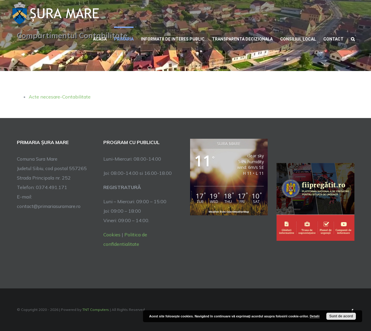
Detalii (314, 316)
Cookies (112, 235)
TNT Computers (95, 309)
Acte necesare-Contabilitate (60, 97)
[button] (353, 38)
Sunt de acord (341, 316)
